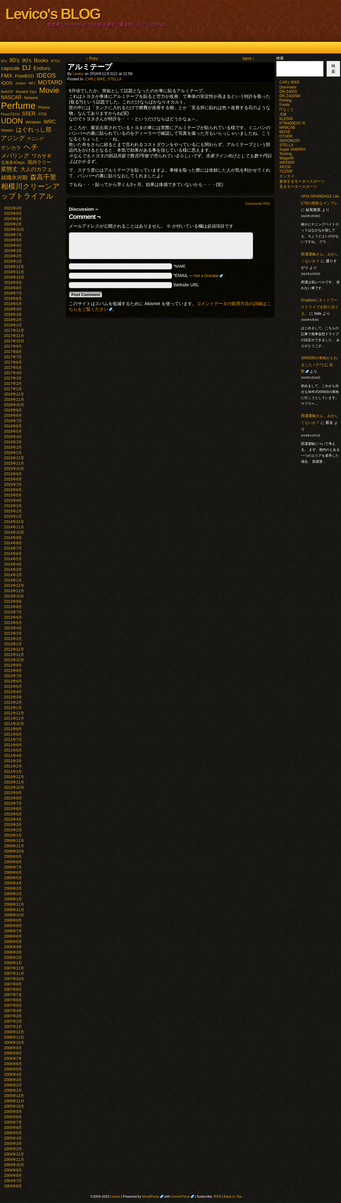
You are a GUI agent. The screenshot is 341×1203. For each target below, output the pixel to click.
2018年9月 (13, 282)
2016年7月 (13, 421)
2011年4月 (13, 755)
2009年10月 (14, 851)
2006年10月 (14, 1042)
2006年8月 (13, 1053)
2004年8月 (13, 1175)
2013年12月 (14, 585)
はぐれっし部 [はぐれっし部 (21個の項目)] (34, 129)
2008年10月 (14, 915)
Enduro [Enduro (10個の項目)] (41, 68)
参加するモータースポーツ (301, 181)
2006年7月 (13, 1058)
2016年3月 (13, 442)
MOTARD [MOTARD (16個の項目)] (50, 82)
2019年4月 (13, 245)
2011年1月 (13, 771)
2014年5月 (13, 559)
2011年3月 (13, 761)
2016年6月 (13, 426)
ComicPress (180, 1196)
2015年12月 (14, 458)
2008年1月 (13, 963)
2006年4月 (13, 1074)
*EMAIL (198, 275)
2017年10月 (14, 341)
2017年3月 (13, 378)
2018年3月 (13, 314)
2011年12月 (14, 713)
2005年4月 (13, 1138)
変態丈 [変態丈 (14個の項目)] (9, 169)
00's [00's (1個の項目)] (4, 61)
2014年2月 (13, 575)
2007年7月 (13, 995)
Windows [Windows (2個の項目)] (33, 122)
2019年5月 (13, 240)
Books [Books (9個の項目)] (41, 60)
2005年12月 (14, 1096)
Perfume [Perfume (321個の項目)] (18, 105)
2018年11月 (14, 272)
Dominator (288, 87)
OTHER (286, 136)
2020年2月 (13, 224)
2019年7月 (13, 235)
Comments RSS (257, 203)
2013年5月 (13, 623)
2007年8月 (13, 989)
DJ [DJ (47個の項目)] (26, 68)
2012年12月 (14, 649)
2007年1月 (13, 1026)
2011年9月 (13, 729)
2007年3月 (13, 1016)
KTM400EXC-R (292, 123)
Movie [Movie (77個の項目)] (49, 90)
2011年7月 (13, 739)
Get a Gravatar (206, 276)
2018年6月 (13, 298)
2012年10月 (14, 660)
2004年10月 (14, 1165)
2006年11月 (14, 1037)
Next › (248, 58)
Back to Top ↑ (234, 1196)
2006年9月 (13, 1048)
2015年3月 (13, 506)
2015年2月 (13, 511)
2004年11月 (14, 1159)
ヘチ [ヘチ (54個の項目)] (30, 147)
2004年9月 (13, 1170)
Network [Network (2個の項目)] (31, 98)
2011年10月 (14, 724)
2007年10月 (14, 979)
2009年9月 (13, 856)
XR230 (285, 167)
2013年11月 (14, 591)
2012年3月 (13, 697)
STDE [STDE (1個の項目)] (42, 114)
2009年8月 (13, 862)
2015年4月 (13, 500)
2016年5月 (13, 431)
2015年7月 (13, 484)
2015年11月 (14, 463)
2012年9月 (13, 665)
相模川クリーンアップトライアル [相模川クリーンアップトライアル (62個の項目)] (30, 191)
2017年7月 (13, 357)
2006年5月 (13, 1069)
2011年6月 (13, 745)
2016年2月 (13, 447)
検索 (280, 58)
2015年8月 (13, 479)
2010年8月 (13, 798)
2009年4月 (13, 883)
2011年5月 (13, 750)
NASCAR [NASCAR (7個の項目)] (11, 97)
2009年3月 (13, 888)
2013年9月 (13, 601)
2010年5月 (13, 814)
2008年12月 (14, 904)
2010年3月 (13, 825)
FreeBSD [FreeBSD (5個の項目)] (24, 75)
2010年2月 (13, 830)
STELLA (115, 79)
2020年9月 (13, 213)
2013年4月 (13, 628)
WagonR (286, 158)
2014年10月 (14, 532)
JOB (283, 114)
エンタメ (286, 176)
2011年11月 (14, 718)
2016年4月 (13, 437)
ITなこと (286, 109)
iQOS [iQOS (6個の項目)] (7, 82)
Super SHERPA (292, 149)
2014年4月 (13, 564)
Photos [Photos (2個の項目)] (44, 107)
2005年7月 (13, 1122)
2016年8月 (13, 415)
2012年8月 (13, 670)
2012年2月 (13, 702)
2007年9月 (13, 984)
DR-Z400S (288, 91)
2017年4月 (13, 373)
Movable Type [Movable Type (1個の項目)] (26, 91)
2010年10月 (14, 787)
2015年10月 (14, 468)
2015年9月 (13, 474)
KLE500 (286, 119)
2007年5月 (13, 1005)
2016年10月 (14, 405)
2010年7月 (13, 803)
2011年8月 (13, 734)
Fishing (285, 100)
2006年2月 (13, 1085)
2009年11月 (14, 846)
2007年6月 (13, 1000)
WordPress (150, 1196)
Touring (285, 154)
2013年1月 (13, 644)
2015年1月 (13, 516)
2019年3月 (13, 251)
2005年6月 (13, 1127)
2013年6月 (13, 617)
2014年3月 (13, 569)
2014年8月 (13, 543)
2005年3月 (13, 1143)
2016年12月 (14, 394)
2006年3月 (13, 1080)
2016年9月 (13, 410)
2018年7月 (13, 293)
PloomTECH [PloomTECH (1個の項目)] (10, 114)
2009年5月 (13, 878)
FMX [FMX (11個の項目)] (6, 76)
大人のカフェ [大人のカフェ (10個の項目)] (36, 169)
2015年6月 (13, 490)
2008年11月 (14, 910)
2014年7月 (13, 548)
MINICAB (287, 127)
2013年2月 (13, 639)
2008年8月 (13, 926)
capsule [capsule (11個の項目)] (10, 68)
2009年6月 (13, 872)
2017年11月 (14, 336)
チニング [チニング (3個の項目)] (35, 138)
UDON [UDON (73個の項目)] (12, 121)
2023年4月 (13, 208)
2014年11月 (14, 527)
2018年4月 (13, 309)
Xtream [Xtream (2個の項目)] (7, 130)
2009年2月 (13, 894)
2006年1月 (13, 1090)
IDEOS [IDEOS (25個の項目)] (46, 75)
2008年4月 (13, 947)
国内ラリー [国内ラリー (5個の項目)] (39, 162)
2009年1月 (13, 899)
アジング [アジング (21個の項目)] (13, 137)
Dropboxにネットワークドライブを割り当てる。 (319, 307)
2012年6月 (13, 681)
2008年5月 (13, 941)
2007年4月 (13, 1011)
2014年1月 (13, 580)
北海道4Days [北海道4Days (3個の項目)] (13, 162)
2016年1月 (13, 452)
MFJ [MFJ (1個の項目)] (32, 83)
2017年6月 (13, 362)
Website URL (186, 284)
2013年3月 (13, 633)
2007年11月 (14, 973)
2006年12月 (14, 1032)
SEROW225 (289, 140)
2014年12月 (14, 522)
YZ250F (286, 171)
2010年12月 (14, 777)
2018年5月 (13, 304)
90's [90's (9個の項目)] (26, 60)
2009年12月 (14, 840)
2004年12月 (14, 1154)
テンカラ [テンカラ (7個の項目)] (11, 147)
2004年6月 (13, 1186)
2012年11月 (14, 654)
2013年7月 (13, 612)
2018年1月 (13, 325)
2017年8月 (13, 352)
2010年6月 (13, 809)
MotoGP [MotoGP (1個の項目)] (7, 91)
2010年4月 (13, 819)
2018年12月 (14, 266)
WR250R (287, 162)
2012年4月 (13, 692)
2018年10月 (14, 277)
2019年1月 (13, 261)
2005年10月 (14, 1106)
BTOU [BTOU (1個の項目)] (55, 61)
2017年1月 (13, 389)
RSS (217, 1196)
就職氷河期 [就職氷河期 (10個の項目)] (14, 178)
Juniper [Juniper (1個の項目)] (20, 83)
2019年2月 (13, 256)
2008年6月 (13, 936)
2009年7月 (13, 867)
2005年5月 (13, 1133)
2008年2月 (13, 957)
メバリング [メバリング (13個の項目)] (15, 156)
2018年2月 (13, 320)
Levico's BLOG (52, 14)
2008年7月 (13, 931)
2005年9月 (13, 1112)
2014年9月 (13, 538)
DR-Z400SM (289, 96)
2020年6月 (13, 219)
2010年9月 (13, 793)
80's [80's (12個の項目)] (15, 60)
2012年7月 (13, 676)
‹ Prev (92, 58)
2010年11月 (14, 782)
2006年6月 (13, 1064)
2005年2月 (13, 1149)
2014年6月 (13, 553)
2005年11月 (14, 1101)
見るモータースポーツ (298, 186)
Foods (284, 105)
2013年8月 (13, 607)
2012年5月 (13, 686)
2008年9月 (13, 920)
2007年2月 (13, 1021)
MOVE (284, 132)
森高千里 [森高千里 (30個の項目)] (43, 177)
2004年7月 (13, 1181)
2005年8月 (13, 1117)
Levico (78, 74)
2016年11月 (14, 399)
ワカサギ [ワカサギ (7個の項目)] (42, 156)
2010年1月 (13, 835)
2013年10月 (14, 596)
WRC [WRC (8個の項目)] (49, 121)
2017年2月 (13, 383)
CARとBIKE (95, 79)
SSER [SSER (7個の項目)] (29, 113)
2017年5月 (13, 367)
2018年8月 (13, 288)
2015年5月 (13, 495)
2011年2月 (13, 766)
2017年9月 (13, 346)
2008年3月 (13, 952)
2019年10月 (14, 229)
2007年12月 (14, 968)
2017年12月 (14, 330)
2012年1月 (13, 708)
